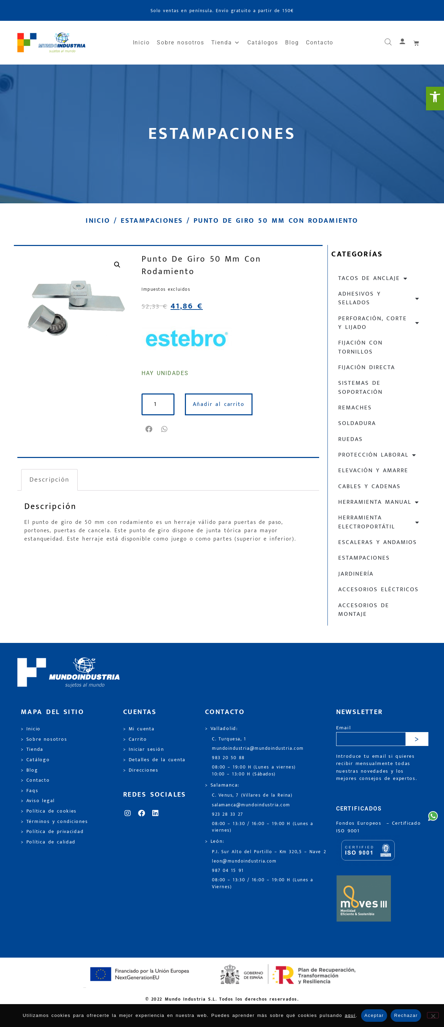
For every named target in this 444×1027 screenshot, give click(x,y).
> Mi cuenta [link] (139, 729)
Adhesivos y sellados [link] (379, 298)
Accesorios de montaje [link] (363, 610)
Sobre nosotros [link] (180, 42)
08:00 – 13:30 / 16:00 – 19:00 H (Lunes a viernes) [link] (262, 827)
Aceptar (374, 1015)
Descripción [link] (49, 479)
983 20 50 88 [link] (228, 758)
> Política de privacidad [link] (52, 831)
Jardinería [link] (356, 574)
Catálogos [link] (262, 42)
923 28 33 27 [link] (227, 814)
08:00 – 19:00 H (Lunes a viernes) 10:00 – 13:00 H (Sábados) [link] (254, 771)
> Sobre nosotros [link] (44, 739)
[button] (149, 429)
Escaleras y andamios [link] (377, 542)
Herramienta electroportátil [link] (379, 522)
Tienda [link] (225, 43)
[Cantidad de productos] (158, 404)
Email (343, 728)
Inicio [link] (141, 42)
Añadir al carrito (219, 404)
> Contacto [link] (35, 780)
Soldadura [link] (357, 423)
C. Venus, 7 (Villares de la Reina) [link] (252, 795)
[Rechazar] (433, 1015)
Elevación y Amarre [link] (373, 470)
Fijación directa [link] (366, 367)
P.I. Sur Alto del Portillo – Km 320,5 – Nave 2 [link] (269, 852)
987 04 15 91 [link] (228, 870)
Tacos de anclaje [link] (373, 278)
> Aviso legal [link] (38, 801)
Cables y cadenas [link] (369, 486)
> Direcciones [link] (141, 770)
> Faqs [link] (30, 791)
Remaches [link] (355, 408)
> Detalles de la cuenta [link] (154, 760)
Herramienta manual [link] (378, 502)
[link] (435, 98)
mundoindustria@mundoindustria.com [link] (258, 748)
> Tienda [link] (32, 749)
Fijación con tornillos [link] (360, 347)
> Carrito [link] (135, 739)
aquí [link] (350, 1015)
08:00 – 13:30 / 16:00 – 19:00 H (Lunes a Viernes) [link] (262, 883)
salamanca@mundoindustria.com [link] (251, 805)
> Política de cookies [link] (49, 811)
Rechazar (406, 1015)
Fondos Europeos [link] (360, 823)
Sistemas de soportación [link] (360, 387)
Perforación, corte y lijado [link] (379, 323)
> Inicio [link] (31, 729)
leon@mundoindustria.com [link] (244, 861)
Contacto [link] (319, 42)
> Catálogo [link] (35, 760)
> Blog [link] (29, 770)
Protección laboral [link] (377, 455)
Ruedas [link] (350, 439)
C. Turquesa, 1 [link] (229, 739)
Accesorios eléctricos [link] (378, 589)
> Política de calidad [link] (48, 842)
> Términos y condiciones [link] (54, 821)
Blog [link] (292, 42)
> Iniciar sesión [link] (143, 749)
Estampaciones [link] (152, 221)
